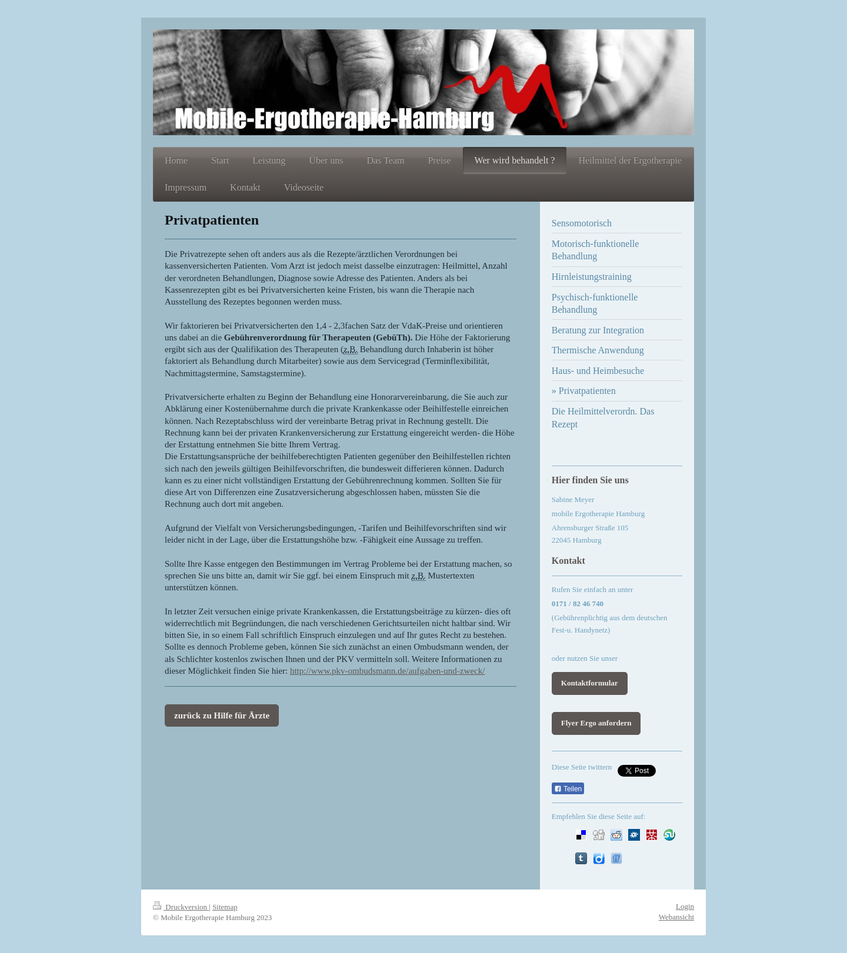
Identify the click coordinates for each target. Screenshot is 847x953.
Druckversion (181, 906)
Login (685, 906)
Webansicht (676, 916)
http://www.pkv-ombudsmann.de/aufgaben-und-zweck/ (387, 671)
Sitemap (225, 906)
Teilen (568, 789)
